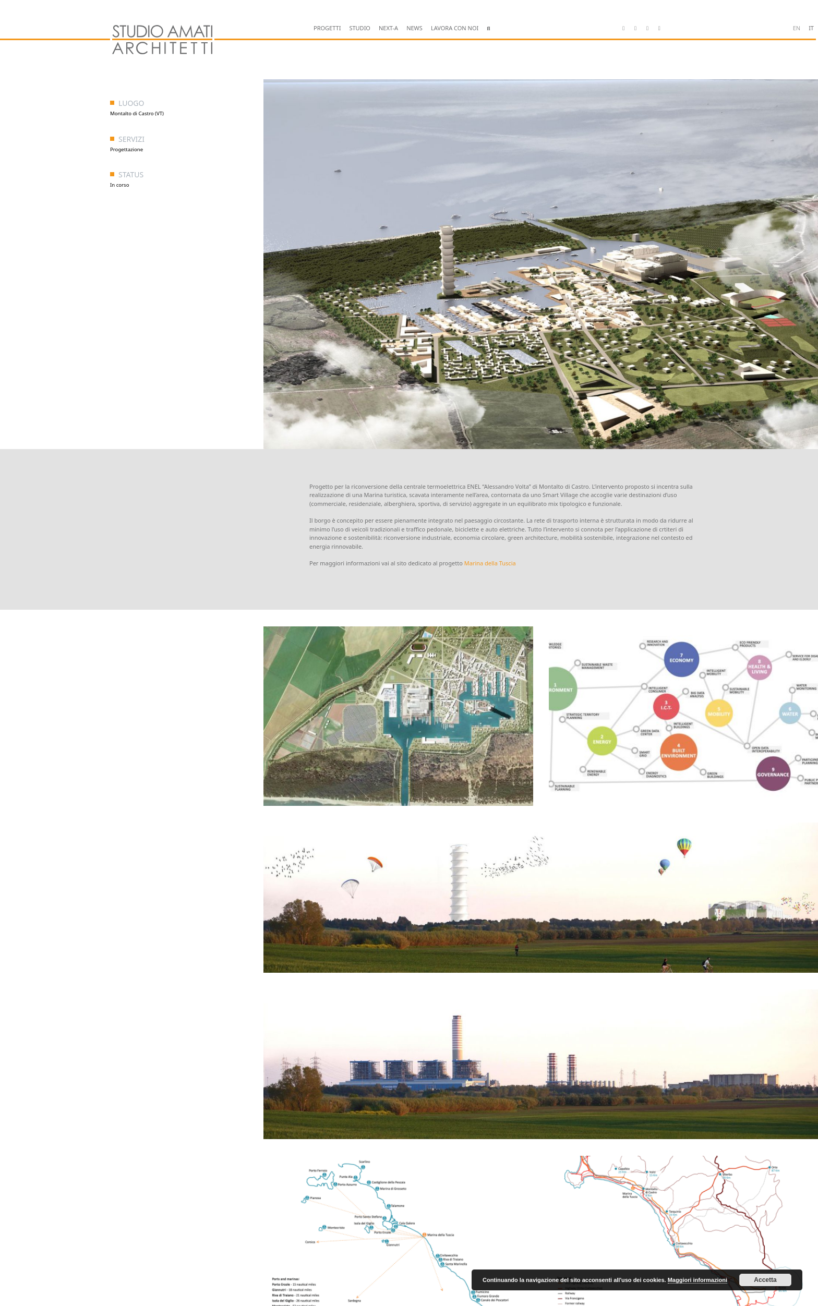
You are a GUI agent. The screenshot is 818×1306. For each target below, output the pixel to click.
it (811, 28)
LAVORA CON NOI (454, 28)
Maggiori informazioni (697, 1280)
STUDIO (359, 28)
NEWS (414, 28)
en (796, 28)
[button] (488, 28)
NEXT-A (388, 28)
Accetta (765, 1280)
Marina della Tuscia (490, 563)
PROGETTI (327, 28)
